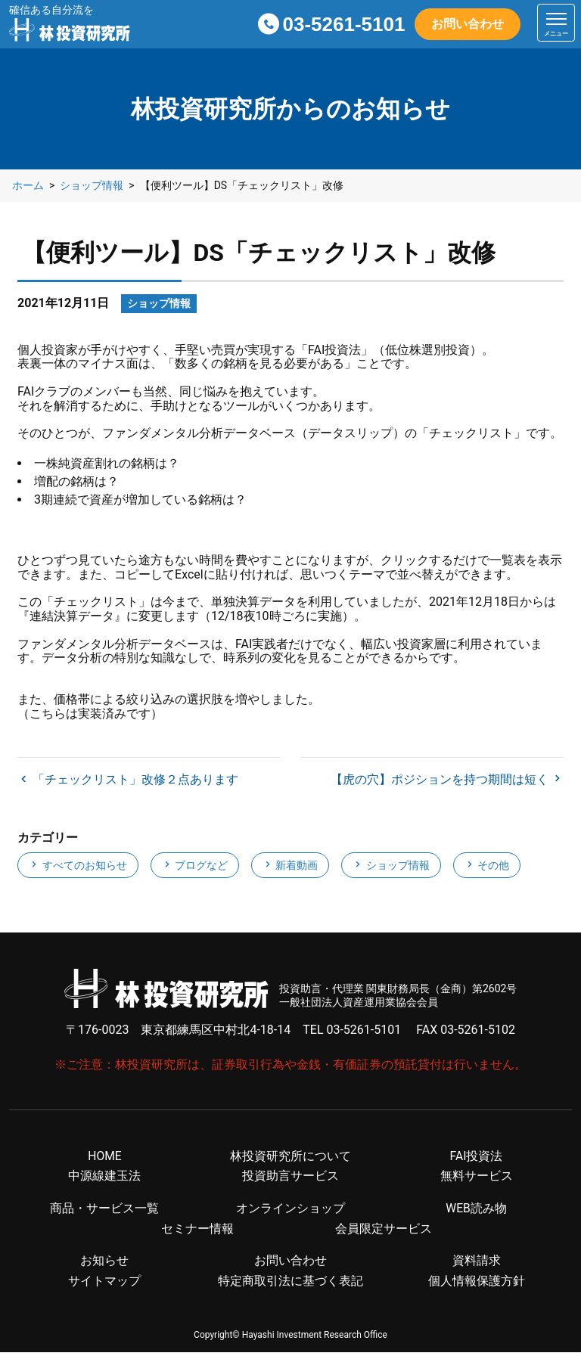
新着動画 (290, 867)
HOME (105, 1158)
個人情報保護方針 (476, 1285)
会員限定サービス (383, 1231)
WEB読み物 (476, 1211)
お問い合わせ (467, 24)
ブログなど (195, 867)
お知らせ (104, 1264)
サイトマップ (104, 1285)
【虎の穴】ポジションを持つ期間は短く (441, 780)
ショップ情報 (391, 867)
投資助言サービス (290, 1178)
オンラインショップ (290, 1211)
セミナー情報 (197, 1231)
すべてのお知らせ (77, 867)
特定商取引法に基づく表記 (290, 1285)
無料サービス (476, 1178)
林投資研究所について (290, 1158)
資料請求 (476, 1264)
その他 (486, 867)
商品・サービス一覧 (104, 1211)
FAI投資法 (475, 1158)
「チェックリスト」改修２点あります (134, 780)
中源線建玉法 (104, 1178)
